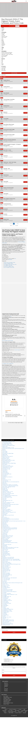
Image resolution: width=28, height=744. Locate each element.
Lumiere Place (4, 533)
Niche (3, 543)
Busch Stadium (4, 464)
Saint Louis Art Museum (6, 565)
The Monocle (4, 606)
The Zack (3, 616)
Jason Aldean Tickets (7, 699)
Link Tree (6, 688)
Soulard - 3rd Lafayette (6, 572)
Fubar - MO (4, 501)
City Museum (4, 475)
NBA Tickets (17, 710)
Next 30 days (4, 70)
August (3, 63)
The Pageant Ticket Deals (8, 265)
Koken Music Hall (5, 525)
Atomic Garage (4, 451)
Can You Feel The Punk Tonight (6, 53)
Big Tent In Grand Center (6, 459)
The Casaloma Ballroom (6, 587)
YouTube (6, 689)
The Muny (4, 607)
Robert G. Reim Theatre (6, 562)
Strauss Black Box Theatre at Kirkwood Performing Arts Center (12, 582)
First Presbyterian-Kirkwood (6, 496)
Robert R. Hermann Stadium (6, 563)
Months (3, 58)
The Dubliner (4, 592)
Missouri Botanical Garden (6, 541)
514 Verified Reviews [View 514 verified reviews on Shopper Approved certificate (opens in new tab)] (14, 402)
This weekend (4, 67)
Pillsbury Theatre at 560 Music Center (8, 548)
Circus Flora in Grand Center (6, 473)
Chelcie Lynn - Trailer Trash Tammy (7, 54)
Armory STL (4, 450)
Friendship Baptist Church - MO (7, 500)
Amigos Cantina (4, 446)
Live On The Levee (5, 531)
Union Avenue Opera (5, 621)
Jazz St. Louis (4, 517)
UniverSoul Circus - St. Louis (6, 622)
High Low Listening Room (6, 511)
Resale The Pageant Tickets (8, 263)
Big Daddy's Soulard (5, 458)
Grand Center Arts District (6, 506)
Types (3, 27)
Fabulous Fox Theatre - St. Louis (7, 491)
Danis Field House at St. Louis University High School (10, 481)
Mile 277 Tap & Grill (5, 538)
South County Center (5, 575)
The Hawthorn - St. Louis (6, 599)
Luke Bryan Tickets (6, 700)
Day (2, 49)
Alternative (3, 33)
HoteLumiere (4, 514)
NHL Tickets (20, 711)
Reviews (24, 712)
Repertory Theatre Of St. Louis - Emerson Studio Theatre (11, 560)
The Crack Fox (4, 588)
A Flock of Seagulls (4, 55)
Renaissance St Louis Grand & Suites (8, 557)
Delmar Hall (4, 482)
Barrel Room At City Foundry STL (7, 456)
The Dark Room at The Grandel (7, 589)
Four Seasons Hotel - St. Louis (7, 497)
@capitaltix (10, 259)
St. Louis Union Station (6, 579)
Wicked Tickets (6, 704)
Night (2, 48)
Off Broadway (4, 545)
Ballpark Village (4, 454)
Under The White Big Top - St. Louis (8, 620)
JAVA (3, 516)
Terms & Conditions (12, 709)
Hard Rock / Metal (4, 36)
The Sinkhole (4, 613)
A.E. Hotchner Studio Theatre (7, 443)
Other (2, 30)
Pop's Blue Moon (5, 552)
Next (17, 223)
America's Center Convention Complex (8, 445)
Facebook (6, 686)
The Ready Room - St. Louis (6, 610)
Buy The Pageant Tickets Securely (7, 340)
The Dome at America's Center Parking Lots (9, 591)
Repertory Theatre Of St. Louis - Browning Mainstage (10, 559)
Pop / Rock (3, 35)
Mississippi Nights (5, 539)
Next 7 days (3, 69)
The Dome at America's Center (7, 590)
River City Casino (5, 561)
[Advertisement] (13, 275)
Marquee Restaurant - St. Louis (7, 536)
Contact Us (6, 684)
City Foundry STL (5, 474)
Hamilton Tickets (6, 698)
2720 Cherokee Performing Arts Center (8, 441)
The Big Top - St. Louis (6, 585)
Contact (19, 709)
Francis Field (4, 498)
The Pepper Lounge (5, 608)
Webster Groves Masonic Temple (7, 623)
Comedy (3, 34)
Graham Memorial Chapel (6, 505)
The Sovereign (4, 614)
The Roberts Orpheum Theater (7, 611)
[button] (3, 416)
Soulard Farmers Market (6, 573)
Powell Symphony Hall (5, 553)
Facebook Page (17, 349)
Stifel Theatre (4, 581)
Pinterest (6, 690)
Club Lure (3, 477)
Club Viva (3, 478)
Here (15, 258)
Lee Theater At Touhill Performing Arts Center (9, 528)
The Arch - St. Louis (5, 584)
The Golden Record (5, 597)
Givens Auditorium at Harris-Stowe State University (10, 504)
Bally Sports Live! (5, 455)
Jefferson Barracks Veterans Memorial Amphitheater (10, 519)
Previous (11, 223)
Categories (4, 32)
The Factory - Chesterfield (6, 593)
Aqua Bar (3, 449)
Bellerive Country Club (5, 457)
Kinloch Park (4, 522)
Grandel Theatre (5, 507)
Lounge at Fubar (5, 532)
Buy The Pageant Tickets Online (9, 267)
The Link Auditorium (5, 602)
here (10, 316)
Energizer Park (4, 488)
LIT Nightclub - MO (5, 530)
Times (3, 47)
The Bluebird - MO (5, 586)
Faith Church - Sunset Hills (6, 492)
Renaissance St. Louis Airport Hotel (8, 558)
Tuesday (3, 43)
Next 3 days (3, 68)
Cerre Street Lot (5, 470)
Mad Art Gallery (4, 534)
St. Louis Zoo (4, 580)
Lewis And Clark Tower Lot (6, 529)
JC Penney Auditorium (5, 518)
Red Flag (3, 556)
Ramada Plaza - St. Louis (6, 555)
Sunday (3, 41)
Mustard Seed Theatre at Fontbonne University (9, 542)
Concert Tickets (18, 712)
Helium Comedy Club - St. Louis (7, 510)
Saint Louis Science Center (6, 567)
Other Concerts (4, 37)
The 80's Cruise (4, 583)
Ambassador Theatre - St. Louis (7, 444)
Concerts (3, 28)
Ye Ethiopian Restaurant (6, 624)
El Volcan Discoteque (5, 487)
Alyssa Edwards (4, 56)
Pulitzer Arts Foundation (6, 554)
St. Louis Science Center (6, 578)
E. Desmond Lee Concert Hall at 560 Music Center (10, 485)
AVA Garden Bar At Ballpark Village (7, 453)
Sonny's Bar (4, 571)
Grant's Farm (4, 508)
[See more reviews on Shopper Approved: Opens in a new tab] (14, 422)
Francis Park (4, 499)
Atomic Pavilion (4, 452)
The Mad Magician (5, 605)
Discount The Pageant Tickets (9, 266)
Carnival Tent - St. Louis (6, 465)
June (2, 61)
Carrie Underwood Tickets (8, 702)
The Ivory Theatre (5, 601)
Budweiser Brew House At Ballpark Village (9, 463)
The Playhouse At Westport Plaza (7, 609)
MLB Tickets (11, 712)
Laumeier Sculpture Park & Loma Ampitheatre (9, 527)
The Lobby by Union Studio (6, 603)
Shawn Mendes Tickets (7, 697)
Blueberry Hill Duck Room (6, 461)
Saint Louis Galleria (5, 566)
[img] (14, 401)
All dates (4, 66)
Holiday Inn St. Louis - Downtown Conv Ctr (9, 512)
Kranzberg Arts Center (5, 526)
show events (14, 225)
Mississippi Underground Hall (7, 540)
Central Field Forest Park (6, 468)
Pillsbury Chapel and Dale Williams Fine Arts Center (10, 547)
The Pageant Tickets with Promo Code (10, 264)
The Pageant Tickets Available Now (7, 363)
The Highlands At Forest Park (7, 600)
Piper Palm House (5, 549)
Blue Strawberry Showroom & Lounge (8, 460)
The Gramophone (5, 598)
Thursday (3, 45)
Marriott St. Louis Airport (6, 537)
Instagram (6, 685)
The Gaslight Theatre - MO (6, 596)
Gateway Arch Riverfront (6, 503)
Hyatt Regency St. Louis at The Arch (8, 515)
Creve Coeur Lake (5, 480)
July (2, 62)
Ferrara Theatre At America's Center (8, 493)
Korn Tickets (5, 696)
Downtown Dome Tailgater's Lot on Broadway (9, 484)
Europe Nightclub (5, 490)
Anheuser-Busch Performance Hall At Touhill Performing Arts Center (13, 448)
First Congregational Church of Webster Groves (9, 495)
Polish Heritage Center (6, 551)
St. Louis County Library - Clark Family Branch (9, 577)
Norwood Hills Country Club (6, 544)
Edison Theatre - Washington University (8, 486)
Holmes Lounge (4, 513)
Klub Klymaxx (4, 523)
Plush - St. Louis (4, 550)
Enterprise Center (5, 489)
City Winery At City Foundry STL (7, 476)
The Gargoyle (4, 595)
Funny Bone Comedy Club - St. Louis (8, 502)
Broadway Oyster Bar (5, 462)
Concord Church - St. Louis (6, 479)
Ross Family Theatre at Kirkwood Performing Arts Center (11, 564)
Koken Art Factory (5, 524)
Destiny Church (4, 483)
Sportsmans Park (5, 576)
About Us (6, 682)
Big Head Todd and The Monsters (7, 52)
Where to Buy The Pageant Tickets (9, 262)
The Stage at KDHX (5, 615)
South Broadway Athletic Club (7, 574)
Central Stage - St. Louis (6, 469)
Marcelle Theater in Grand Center (7, 535)
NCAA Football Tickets (12, 711)
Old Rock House (5, 546)
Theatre (3, 29)
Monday (3, 42)
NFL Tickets (10, 710)
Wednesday (3, 44)
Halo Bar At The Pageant (6, 509)
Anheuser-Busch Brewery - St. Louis (8, 447)
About (6, 709)
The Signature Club (5, 612)
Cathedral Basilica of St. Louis (7, 467)
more (2, 38)
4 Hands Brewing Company (6, 442)
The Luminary (4, 604)
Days (2, 39)
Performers (4, 51)
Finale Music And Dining (6, 494)
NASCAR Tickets (6, 701)
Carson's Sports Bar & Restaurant (7, 466)
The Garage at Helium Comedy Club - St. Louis (9, 594)
